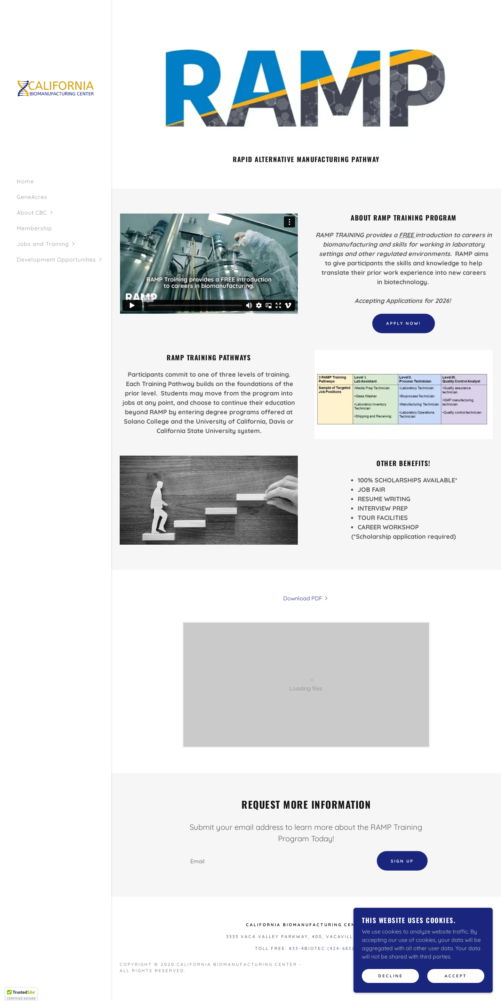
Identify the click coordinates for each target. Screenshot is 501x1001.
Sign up (402, 861)
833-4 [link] (296, 949)
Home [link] (25, 181)
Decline (390, 976)
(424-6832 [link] (341, 949)
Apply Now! (403, 323)
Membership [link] (34, 228)
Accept (456, 976)
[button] (64, 213)
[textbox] (277, 861)
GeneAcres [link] (32, 196)
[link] (56, 88)
